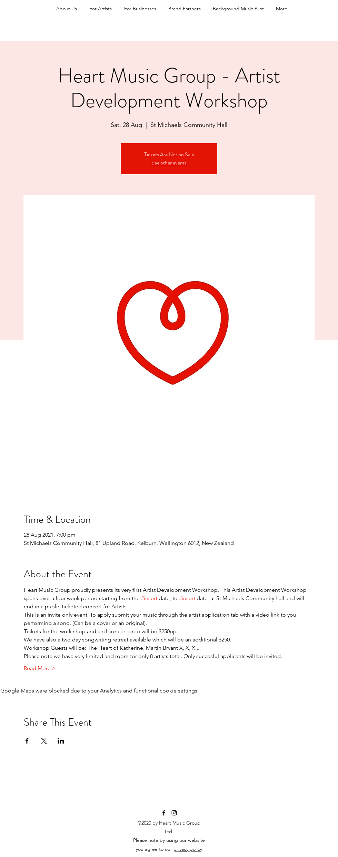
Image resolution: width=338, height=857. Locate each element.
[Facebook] (163, 812)
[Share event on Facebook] (27, 741)
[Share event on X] (44, 741)
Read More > (40, 668)
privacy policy (187, 849)
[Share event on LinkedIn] (61, 741)
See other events (169, 163)
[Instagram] (174, 812)
